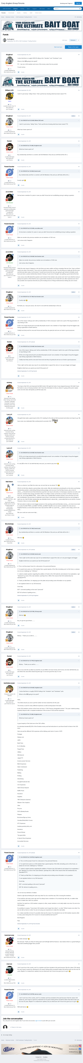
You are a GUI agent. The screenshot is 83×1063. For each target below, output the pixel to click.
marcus (9, 964)
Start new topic (58, 47)
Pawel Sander (9, 166)
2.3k (9, 69)
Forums (3, 12)
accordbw (9, 192)
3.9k (9, 396)
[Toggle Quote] (20, 120)
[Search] (61, 8)
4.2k (9, 949)
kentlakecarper (9, 683)
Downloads (11, 12)
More (49, 8)
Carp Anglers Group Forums (12, 3)
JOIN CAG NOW (7, 8)
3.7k (9, 698)
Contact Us (38, 1057)
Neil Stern (9, 481)
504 (9, 538)
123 (9, 428)
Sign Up (78, 3)
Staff (31, 12)
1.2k (9, 978)
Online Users (38, 12)
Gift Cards (42, 8)
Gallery (25, 12)
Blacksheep (9, 524)
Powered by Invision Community (41, 1060)
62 (9, 155)
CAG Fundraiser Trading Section (27, 41)
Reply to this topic (73, 47)
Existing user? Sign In (66, 3)
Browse (16, 9)
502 (9, 180)
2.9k (9, 104)
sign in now (38, 1020)
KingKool (11, 39)
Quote (22, 72)
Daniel (9, 141)
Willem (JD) (9, 90)
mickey (9, 382)
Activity (22, 8)
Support (35, 8)
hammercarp (9, 935)
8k (9, 496)
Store (28, 8)
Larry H (9, 414)
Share (65, 40)
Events (18, 12)
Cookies (45, 1057)
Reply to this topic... (16, 1027)
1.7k (9, 206)
